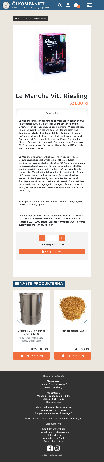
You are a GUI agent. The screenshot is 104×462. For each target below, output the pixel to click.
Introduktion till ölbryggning (53, 432)
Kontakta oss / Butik (54, 438)
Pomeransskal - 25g (72, 330)
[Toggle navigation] (89, 5)
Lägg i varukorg (52, 251)
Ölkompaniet (28, 3)
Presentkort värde (53, 441)
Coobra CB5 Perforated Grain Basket (31, 332)
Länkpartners (53, 435)
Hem (17, 19)
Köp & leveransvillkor (53, 429)
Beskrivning (52, 113)
